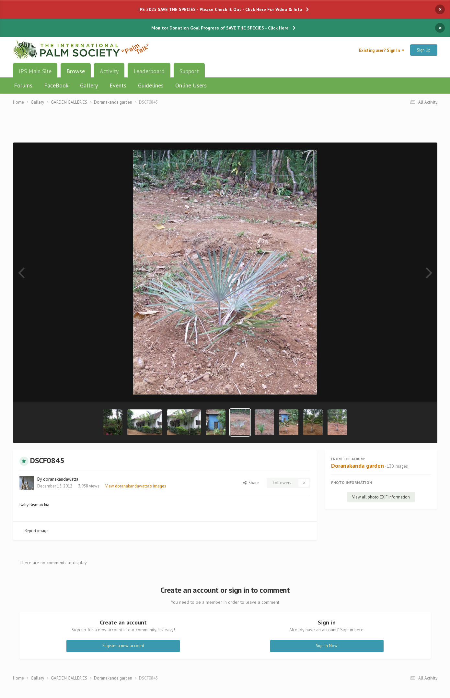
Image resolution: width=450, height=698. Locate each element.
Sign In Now (327, 645)
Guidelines (151, 85)
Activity (109, 71)
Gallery (89, 85)
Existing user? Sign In (381, 50)
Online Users (191, 85)
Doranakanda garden (357, 465)
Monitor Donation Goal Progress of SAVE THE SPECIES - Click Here (220, 28)
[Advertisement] (225, 128)
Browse (75, 73)
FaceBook (56, 85)
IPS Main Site (35, 71)
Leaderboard (149, 71)
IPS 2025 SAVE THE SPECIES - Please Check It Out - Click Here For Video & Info (220, 9)
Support (189, 71)
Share (251, 483)
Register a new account (123, 645)
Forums (23, 85)
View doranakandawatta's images (135, 486)
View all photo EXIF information (381, 497)
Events (118, 85)
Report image (37, 530)
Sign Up (424, 50)
